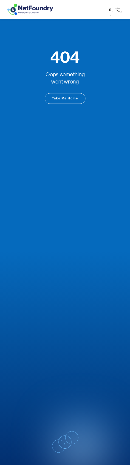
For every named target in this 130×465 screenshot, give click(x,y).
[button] (119, 10)
